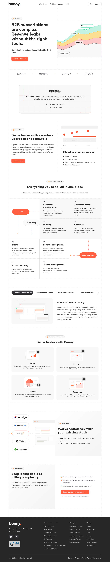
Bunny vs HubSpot (75, 526)
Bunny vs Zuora (74, 532)
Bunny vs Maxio (74, 542)
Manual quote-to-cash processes (55, 545)
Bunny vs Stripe (74, 529)
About (89, 526)
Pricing (68, 4)
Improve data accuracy (66, 292)
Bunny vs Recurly (75, 539)
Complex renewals (50, 532)
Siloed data (48, 529)
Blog (88, 532)
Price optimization (50, 536)
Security (71, 558)
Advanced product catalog (22, 292)
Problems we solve (56, 4)
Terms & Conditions (94, 558)
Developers (90, 545)
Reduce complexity (87, 292)
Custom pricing (49, 526)
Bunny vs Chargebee (76, 536)
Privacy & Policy (80, 558)
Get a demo (94, 4)
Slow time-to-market (51, 542)
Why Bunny (43, 4)
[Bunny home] (15, 4)
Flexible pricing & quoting (44, 292)
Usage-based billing (50, 548)
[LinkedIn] (11, 537)
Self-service (48, 539)
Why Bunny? (91, 529)
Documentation (92, 542)
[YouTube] (16, 537)
